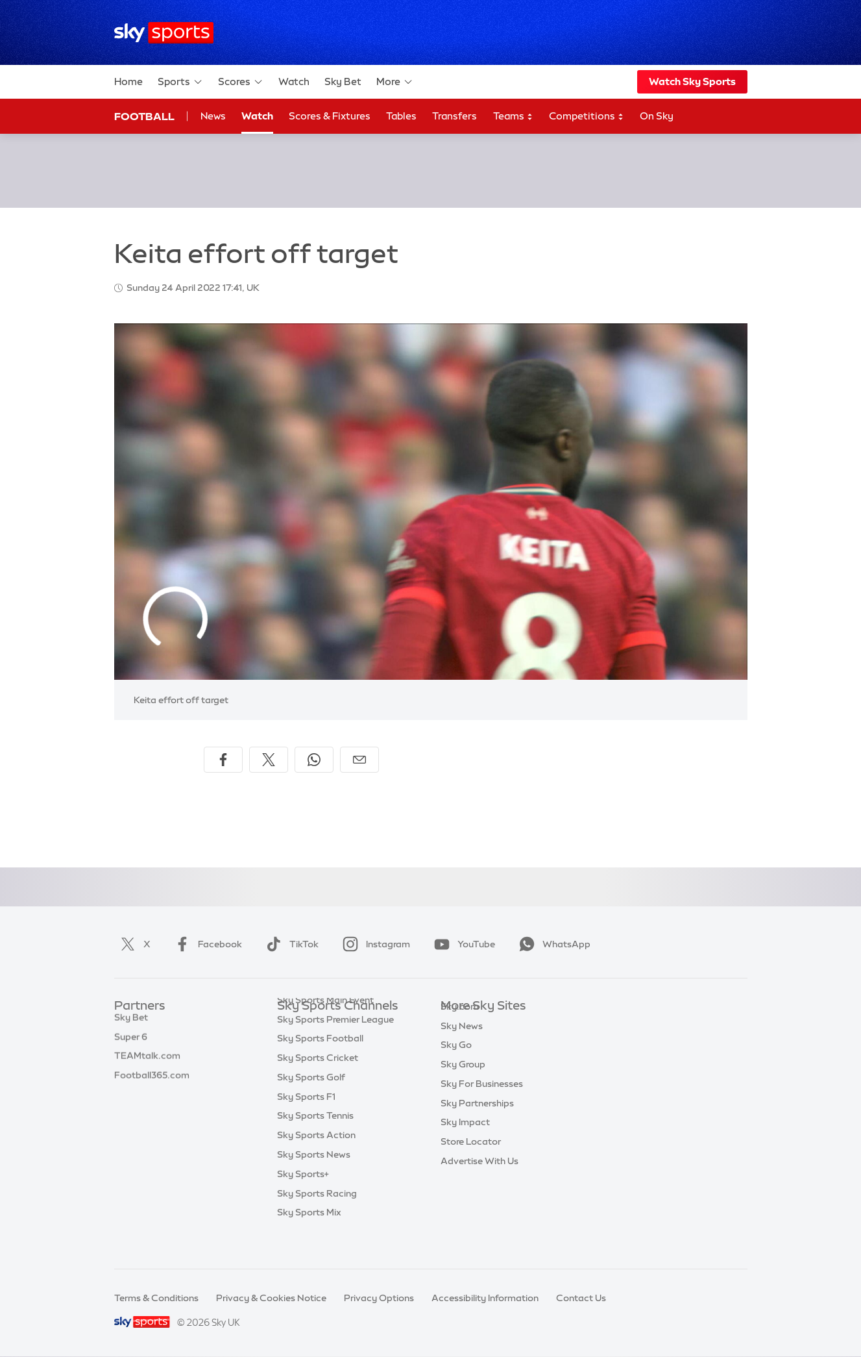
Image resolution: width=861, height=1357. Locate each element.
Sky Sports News (313, 1180)
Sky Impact (465, 1141)
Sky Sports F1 (306, 1122)
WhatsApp (552, 944)
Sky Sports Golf (311, 1103)
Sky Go (456, 1064)
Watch (293, 81)
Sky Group (463, 1083)
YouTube (462, 944)
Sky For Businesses (482, 1103)
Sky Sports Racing (317, 1219)
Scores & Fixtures (329, 116)
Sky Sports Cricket (317, 1083)
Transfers (454, 116)
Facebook (205, 944)
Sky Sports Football (320, 1064)
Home (128, 81)
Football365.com (151, 1083)
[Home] (163, 33)
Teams (513, 116)
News (213, 116)
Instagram (373, 944)
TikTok (290, 944)
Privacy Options (379, 1297)
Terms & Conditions (156, 1297)
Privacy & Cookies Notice (271, 1297)
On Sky (656, 116)
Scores (240, 82)
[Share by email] (359, 760)
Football (144, 116)
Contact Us (581, 1297)
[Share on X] (268, 760)
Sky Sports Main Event (325, 1025)
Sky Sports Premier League (335, 1045)
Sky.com (460, 1025)
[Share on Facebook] (223, 760)
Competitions (586, 116)
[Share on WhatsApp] (314, 760)
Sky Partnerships (477, 1122)
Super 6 (130, 1045)
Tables (401, 116)
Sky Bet (342, 81)
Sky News (462, 1045)
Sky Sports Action (316, 1160)
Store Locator (471, 1160)
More (394, 82)
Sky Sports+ (303, 1199)
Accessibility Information (485, 1297)
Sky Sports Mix (309, 1238)
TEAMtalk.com (147, 1064)
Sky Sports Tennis (315, 1141)
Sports (180, 82)
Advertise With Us (479, 1180)
